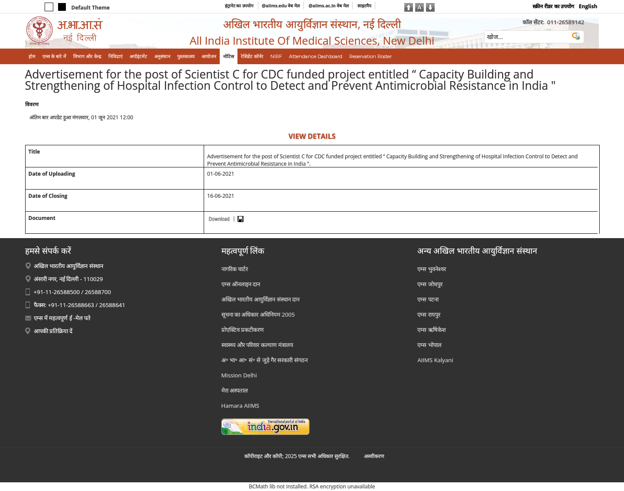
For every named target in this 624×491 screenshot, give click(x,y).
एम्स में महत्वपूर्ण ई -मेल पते (62, 318)
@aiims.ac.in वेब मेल (329, 6)
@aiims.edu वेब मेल (281, 6)
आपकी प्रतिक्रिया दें (53, 331)
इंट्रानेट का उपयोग (240, 6)
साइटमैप (364, 6)
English (588, 6)
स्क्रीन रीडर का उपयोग (553, 6)
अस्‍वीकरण (374, 456)
